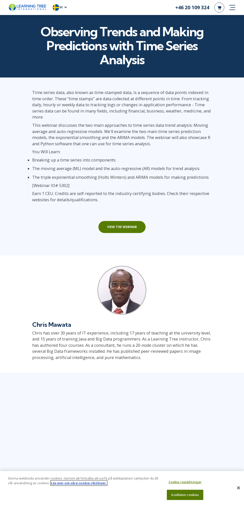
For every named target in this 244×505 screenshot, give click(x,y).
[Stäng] (238, 490)
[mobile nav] (232, 7)
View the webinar (122, 227)
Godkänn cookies (185, 496)
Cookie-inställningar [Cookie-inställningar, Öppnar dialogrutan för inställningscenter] (185, 484)
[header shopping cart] (219, 7)
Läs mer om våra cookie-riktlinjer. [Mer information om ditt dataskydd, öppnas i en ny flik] (79, 485)
